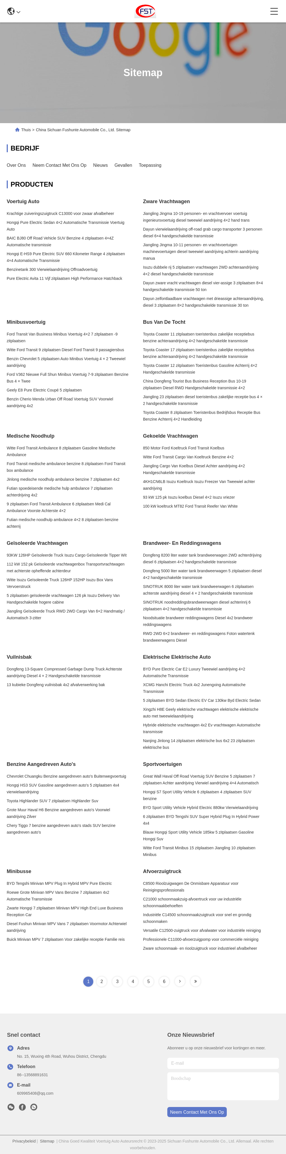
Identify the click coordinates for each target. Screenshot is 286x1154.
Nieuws (100, 165)
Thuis (26, 130)
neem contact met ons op (197, 1112)
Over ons (16, 165)
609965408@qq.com (35, 1093)
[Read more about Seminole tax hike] (180, 981)
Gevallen (123, 165)
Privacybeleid (23, 1141)
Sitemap (47, 1141)
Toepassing (150, 165)
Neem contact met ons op (59, 165)
